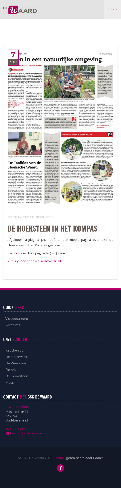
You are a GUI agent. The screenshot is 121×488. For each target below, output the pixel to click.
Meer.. (10, 383)
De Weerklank (16, 363)
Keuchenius (14, 350)
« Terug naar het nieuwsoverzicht (34, 261)
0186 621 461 (17, 429)
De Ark (10, 370)
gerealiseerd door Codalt (84, 458)
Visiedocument (16, 319)
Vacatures (12, 325)
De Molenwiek (16, 357)
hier (16, 253)
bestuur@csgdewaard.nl (25, 433)
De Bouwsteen (16, 376)
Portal (59, 458)
